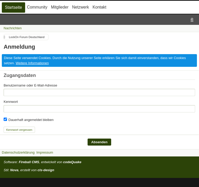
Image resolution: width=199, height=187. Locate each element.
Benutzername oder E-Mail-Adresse (30, 85)
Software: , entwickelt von (42, 162)
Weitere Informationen (32, 63)
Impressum (44, 152)
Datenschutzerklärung (18, 152)
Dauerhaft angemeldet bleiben (29, 120)
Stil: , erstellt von (29, 170)
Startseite (13, 7)
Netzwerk (80, 7)
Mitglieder (60, 7)
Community (37, 7)
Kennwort (11, 102)
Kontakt (99, 7)
